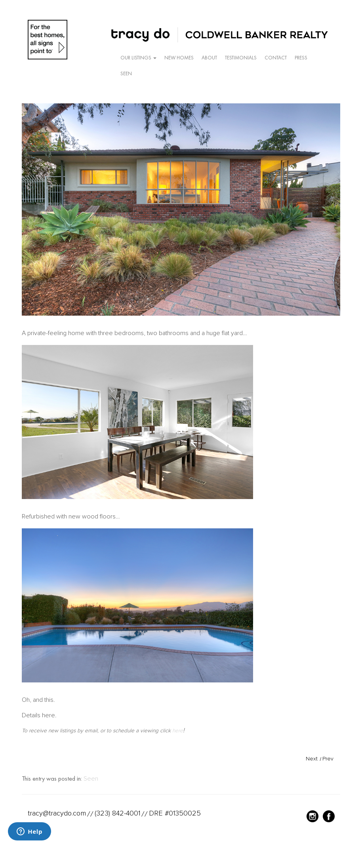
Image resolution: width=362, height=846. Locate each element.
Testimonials (241, 58)
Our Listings (138, 58)
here (177, 730)
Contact (276, 58)
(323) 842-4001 (117, 813)
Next (312, 758)
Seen (126, 73)
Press (301, 58)
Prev (327, 758)
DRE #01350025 (175, 813)
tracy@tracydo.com (57, 813)
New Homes (179, 58)
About (209, 58)
